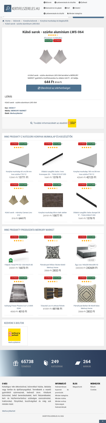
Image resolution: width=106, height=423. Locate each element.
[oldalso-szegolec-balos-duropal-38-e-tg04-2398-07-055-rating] (86, 188)
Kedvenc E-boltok (14, 323)
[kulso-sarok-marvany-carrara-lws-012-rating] (18, 188)
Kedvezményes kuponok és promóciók (62, 390)
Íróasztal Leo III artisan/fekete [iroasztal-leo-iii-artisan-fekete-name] (53, 306)
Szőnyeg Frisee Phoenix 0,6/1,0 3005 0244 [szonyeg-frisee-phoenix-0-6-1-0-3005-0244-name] (18, 307)
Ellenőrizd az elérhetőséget (53, 88)
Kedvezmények (60, 407)
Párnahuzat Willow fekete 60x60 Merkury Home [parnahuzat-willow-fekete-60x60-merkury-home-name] (52, 266)
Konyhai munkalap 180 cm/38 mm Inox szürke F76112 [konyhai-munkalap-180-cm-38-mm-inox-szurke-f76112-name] (86, 172)
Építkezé (83, 2)
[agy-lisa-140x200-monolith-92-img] (86, 252)
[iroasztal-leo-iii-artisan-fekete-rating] (52, 281)
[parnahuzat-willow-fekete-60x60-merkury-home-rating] (52, 240)
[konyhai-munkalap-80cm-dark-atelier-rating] (52, 188)
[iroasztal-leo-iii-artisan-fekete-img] (52, 293)
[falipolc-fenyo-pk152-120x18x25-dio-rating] (18, 240)
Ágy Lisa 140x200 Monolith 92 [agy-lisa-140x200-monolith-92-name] (86, 265)
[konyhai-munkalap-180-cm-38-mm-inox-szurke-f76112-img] (86, 159)
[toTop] (102, 421)
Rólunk (93, 387)
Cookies (93, 390)
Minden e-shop (60, 401)
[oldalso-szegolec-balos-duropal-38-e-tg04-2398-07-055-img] (86, 200)
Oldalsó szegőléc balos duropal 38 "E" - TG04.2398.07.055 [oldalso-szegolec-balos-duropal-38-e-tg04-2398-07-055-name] (86, 214)
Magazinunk (77, 387)
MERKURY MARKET (18, 111)
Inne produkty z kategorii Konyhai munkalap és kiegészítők (38, 136)
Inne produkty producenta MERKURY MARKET (29, 229)
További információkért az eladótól (53, 123)
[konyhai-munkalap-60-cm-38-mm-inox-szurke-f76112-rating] (18, 147)
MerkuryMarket (16, 113)
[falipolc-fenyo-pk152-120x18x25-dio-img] (18, 252)
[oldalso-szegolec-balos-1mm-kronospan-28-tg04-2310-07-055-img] (52, 159)
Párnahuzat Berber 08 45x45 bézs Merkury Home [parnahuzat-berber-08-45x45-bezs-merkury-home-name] (87, 307)
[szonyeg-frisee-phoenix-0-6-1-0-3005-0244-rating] (18, 281)
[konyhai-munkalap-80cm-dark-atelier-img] (52, 200)
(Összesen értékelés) (53, 38)
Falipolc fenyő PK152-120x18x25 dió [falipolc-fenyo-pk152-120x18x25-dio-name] (19, 265)
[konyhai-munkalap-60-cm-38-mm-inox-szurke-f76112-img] (18, 159)
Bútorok (47, 2)
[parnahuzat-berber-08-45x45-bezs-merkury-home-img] (86, 293)
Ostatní (76, 8)
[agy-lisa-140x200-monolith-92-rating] (86, 240)
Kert (67, 8)
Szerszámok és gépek (52, 8)
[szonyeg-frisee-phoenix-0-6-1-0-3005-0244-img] (18, 293)
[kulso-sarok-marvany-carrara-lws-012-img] (18, 200)
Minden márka (60, 398)
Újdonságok (59, 404)
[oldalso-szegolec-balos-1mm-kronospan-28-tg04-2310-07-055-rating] (52, 147)
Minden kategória (74, 13)
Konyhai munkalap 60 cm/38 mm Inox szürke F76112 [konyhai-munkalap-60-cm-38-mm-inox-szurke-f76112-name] (19, 172)
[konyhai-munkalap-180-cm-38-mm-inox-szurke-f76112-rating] (86, 147)
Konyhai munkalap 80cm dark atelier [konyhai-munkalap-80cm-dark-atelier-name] (52, 213)
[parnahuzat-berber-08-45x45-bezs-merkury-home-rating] (86, 281)
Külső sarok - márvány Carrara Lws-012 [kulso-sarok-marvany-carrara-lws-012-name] (18, 214)
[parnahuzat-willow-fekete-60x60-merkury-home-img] (52, 252)
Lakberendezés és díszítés (65, 2)
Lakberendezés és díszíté (53, 13)
